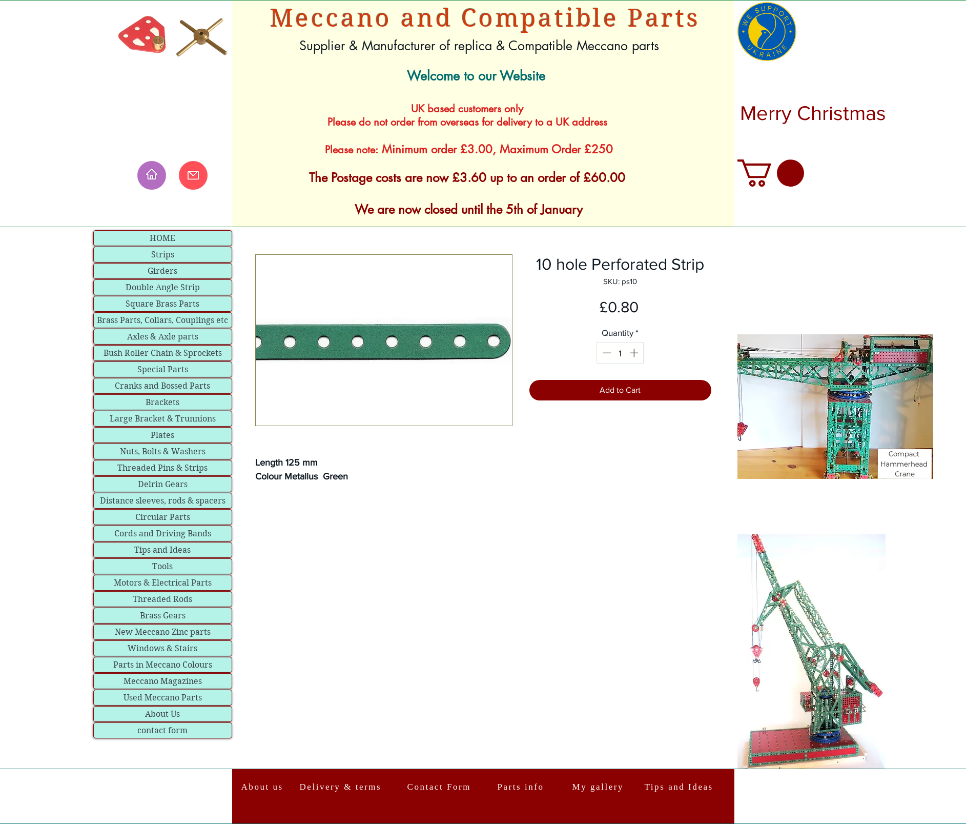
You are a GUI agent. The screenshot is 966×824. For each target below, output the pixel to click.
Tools (162, 566)
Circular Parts (162, 517)
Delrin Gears (163, 484)
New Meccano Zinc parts (163, 632)
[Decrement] (605, 353)
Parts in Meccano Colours (162, 665)
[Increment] (635, 353)
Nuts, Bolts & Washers (162, 451)
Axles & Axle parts (162, 336)
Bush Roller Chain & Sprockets (163, 353)
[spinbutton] (620, 353)
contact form (162, 730)
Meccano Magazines (163, 681)
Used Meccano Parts (163, 697)
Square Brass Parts (162, 304)
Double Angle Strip (163, 287)
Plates (162, 435)
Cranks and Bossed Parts (162, 386)
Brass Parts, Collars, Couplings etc (162, 320)
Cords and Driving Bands (162, 533)
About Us (162, 714)
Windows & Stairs (162, 648)
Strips (162, 254)
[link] (770, 173)
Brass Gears (163, 615)
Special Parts (162, 369)
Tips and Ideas (162, 550)
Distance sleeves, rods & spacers (162, 501)
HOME (162, 238)
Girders (162, 271)
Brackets (162, 402)
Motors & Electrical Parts (163, 583)
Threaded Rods (162, 599)
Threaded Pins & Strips (162, 468)
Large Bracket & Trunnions (163, 419)
